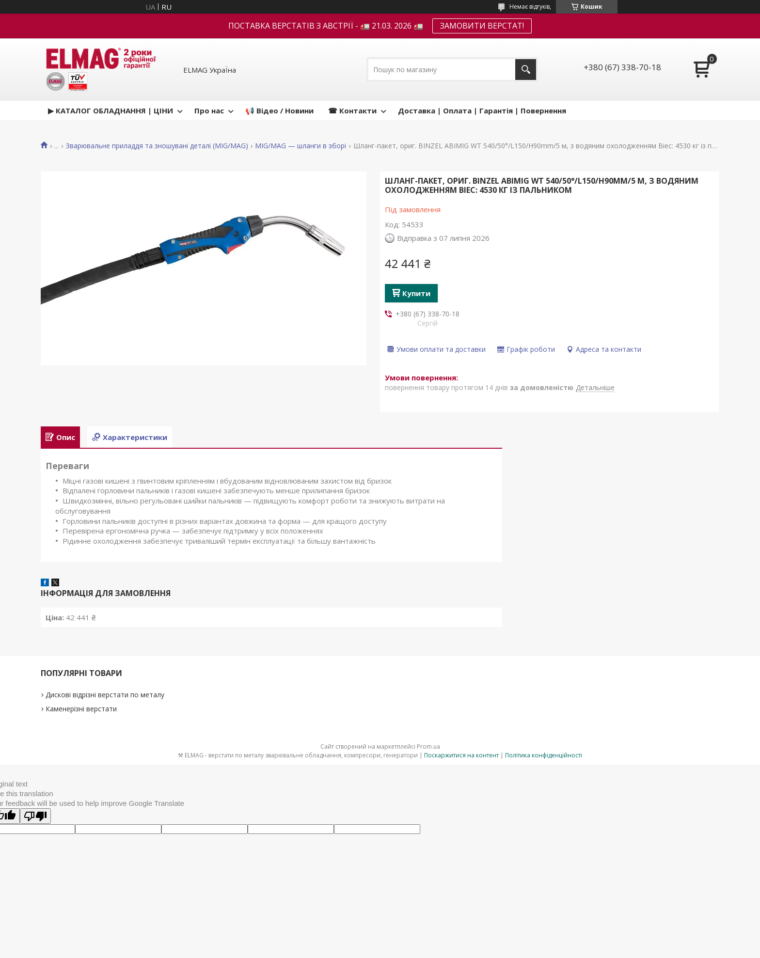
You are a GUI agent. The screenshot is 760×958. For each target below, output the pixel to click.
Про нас (209, 110)
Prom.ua (428, 746)
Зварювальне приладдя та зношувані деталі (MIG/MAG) (157, 145)
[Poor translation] (35, 816)
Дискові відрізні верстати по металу (105, 694)
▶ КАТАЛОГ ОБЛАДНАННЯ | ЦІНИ (110, 110)
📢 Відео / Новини (279, 110)
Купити (416, 293)
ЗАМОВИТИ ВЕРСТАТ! (482, 25)
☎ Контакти (352, 110)
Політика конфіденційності (543, 755)
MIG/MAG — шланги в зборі (300, 145)
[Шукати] (525, 69)
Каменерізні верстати (81, 708)
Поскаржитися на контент (461, 755)
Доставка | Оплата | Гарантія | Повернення (482, 110)
